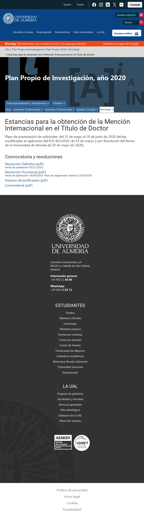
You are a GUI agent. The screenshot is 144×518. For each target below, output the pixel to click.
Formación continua (70, 334)
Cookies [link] (72, 502)
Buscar (134, 22)
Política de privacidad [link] (72, 490)
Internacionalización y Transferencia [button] (28, 103)
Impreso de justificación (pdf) (26, 180)
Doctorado (70, 323)
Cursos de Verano (70, 345)
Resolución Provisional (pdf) (25, 172)
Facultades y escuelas (70, 399)
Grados (70, 313)
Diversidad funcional (70, 367)
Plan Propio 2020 (56, 49)
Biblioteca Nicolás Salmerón (70, 361)
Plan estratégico (70, 410)
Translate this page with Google (120, 43)
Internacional (62, 32)
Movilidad (73, 49)
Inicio (8, 109)
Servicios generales (70, 404)
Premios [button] (59, 103)
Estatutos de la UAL (70, 415)
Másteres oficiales (70, 318)
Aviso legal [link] (72, 496)
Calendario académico (70, 356)
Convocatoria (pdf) (19, 185)
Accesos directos (130, 15)
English (80, 4)
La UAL (101, 32)
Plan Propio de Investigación (28, 49)
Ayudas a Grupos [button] (87, 109)
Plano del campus (70, 421)
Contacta (135, 4)
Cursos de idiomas (70, 340)
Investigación (44, 32)
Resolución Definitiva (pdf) (24, 163)
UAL (7, 49)
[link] (135, 4)
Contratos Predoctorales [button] (28, 109)
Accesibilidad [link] (72, 509)
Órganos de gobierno (70, 393)
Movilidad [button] (106, 109)
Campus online (126, 33)
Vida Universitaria (83, 32)
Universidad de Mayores (70, 351)
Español (67, 4)
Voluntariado (70, 372)
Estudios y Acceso (23, 32)
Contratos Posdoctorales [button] (60, 109)
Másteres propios (70, 329)
